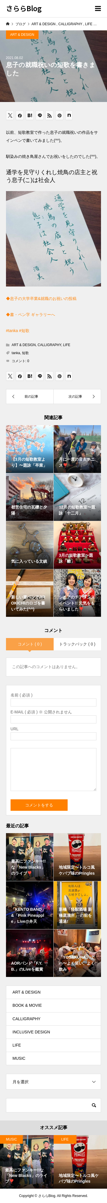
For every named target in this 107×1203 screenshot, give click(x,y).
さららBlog (24, 8)
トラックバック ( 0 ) (77, 644)
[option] (27, 1162)
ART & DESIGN (22, 35)
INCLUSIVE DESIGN (31, 1032)
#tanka (12, 330)
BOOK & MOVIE (27, 1005)
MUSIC (19, 1058)
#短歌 (24, 330)
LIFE (66, 345)
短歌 (25, 353)
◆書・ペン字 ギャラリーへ (30, 314)
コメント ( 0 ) (30, 644)
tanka (16, 353)
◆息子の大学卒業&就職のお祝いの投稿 (41, 298)
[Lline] (40, 115)
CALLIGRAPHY (49, 345)
